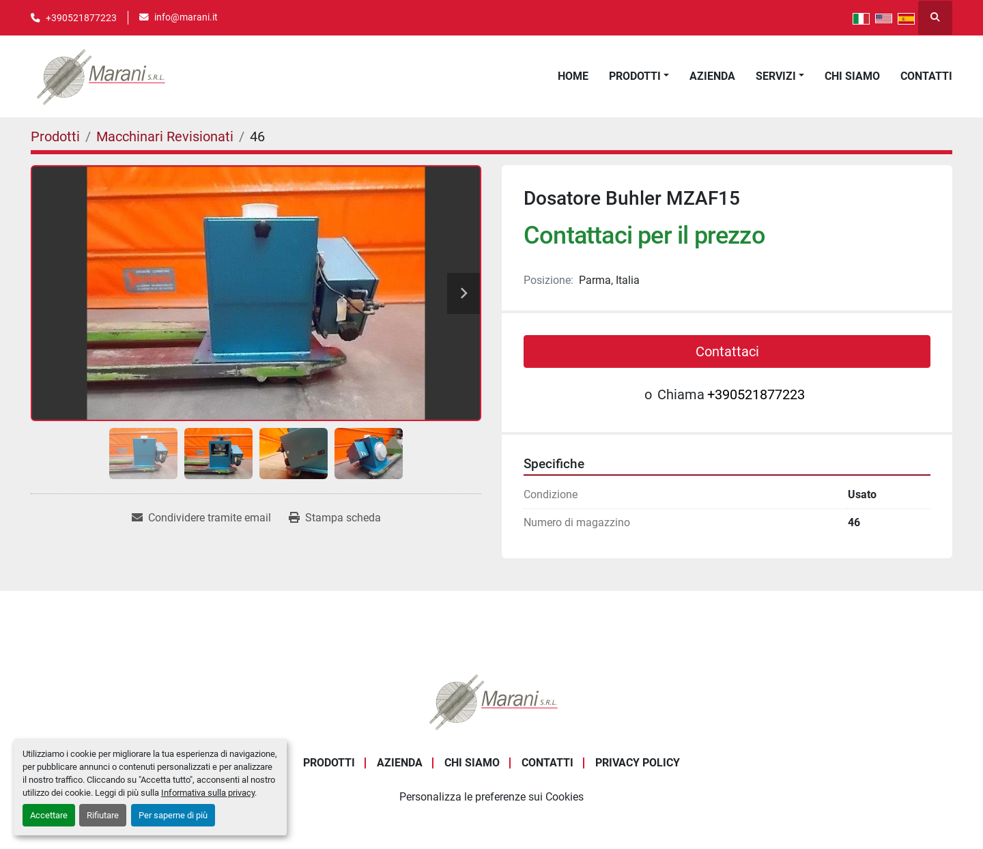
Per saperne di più (173, 815)
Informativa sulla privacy (208, 793)
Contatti (926, 76)
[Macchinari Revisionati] (164, 136)
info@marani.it (186, 17)
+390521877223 (81, 17)
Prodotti (635, 76)
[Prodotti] (55, 136)
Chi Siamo (852, 76)
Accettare (49, 815)
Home (573, 76)
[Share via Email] (201, 518)
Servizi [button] (776, 76)
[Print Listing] (335, 518)
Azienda (712, 76)
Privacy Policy (637, 762)
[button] (639, 76)
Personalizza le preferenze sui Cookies (491, 796)
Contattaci (727, 351)
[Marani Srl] (491, 700)
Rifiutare (103, 815)
